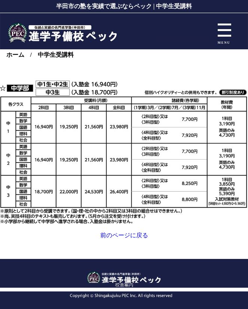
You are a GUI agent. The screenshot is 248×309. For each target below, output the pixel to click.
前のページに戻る (124, 235)
